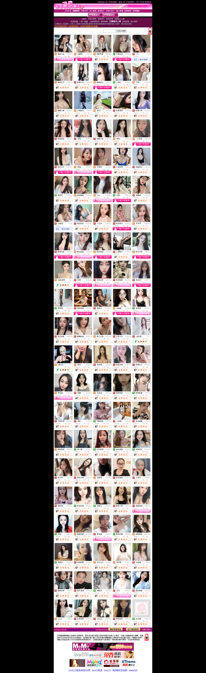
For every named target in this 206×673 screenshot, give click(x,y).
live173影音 (97, 670)
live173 (107, 670)
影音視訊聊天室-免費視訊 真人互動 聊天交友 (81, 629)
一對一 (70, 280)
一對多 (148, 54)
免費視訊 (69, 54)
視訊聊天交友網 (119, 670)
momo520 (133, 670)
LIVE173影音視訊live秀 (79, 670)
